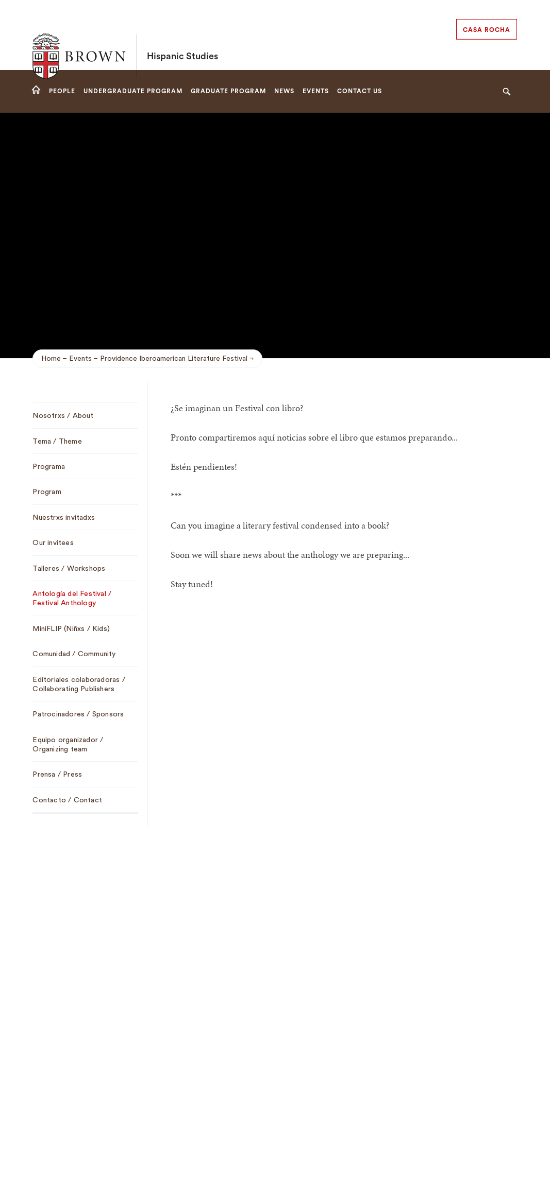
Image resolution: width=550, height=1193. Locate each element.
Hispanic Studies (182, 35)
